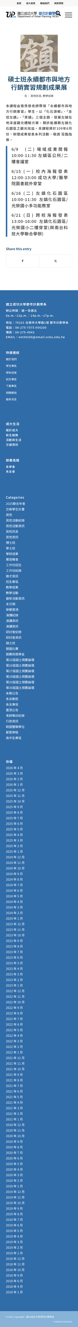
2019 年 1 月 (14, 1253)
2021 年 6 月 (14, 1091)
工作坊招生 (13, 565)
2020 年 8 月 (14, 1147)
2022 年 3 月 (14, 1041)
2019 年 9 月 (14, 1208)
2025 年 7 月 (14, 818)
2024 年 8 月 (14, 879)
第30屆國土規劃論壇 (20, 687)
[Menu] (66, 14)
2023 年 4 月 (14, 968)
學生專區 (11, 366)
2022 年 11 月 (15, 996)
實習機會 (12, 559)
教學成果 (48, 96)
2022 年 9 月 (14, 1007)
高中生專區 (13, 738)
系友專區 (12, 704)
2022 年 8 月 (14, 1013)
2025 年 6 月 (14, 823)
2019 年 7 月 (14, 1219)
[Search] (56, 14)
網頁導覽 (58, 3)
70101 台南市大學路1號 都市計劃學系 (42, 322)
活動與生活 (14, 440)
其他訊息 (36, 96)
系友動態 (12, 699)
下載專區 (11, 386)
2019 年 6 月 (14, 1225)
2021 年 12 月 (15, 1058)
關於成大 (12, 430)
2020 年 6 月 (14, 1158)
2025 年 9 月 (14, 807)
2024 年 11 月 (15, 862)
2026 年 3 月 (14, 773)
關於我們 (11, 359)
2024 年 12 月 (15, 857)
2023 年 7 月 (14, 952)
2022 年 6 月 (14, 1024)
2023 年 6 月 (14, 957)
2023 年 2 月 (14, 979)
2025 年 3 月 (14, 840)
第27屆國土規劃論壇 (20, 671)
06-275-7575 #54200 (31, 327)
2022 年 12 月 (15, 991)
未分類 (10, 604)
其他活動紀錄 (15, 520)
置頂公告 (12, 710)
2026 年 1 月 (14, 784)
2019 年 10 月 (15, 1203)
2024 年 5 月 (14, 896)
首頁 (19, 3)
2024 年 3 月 (14, 907)
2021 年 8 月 (14, 1080)
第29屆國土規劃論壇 (20, 682)
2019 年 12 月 (15, 1191)
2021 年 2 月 (14, 1113)
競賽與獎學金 (15, 654)
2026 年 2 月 (14, 779)
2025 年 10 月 (15, 801)
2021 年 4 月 (14, 1102)
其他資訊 (12, 537)
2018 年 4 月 (14, 1286)
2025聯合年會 (15, 503)
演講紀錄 (12, 615)
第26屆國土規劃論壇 (20, 665)
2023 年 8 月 (14, 946)
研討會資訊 (13, 637)
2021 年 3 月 (14, 1108)
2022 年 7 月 (14, 1019)
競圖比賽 (12, 648)
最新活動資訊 (15, 598)
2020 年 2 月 (14, 1180)
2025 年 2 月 (14, 846)
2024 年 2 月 (14, 913)
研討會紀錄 (13, 632)
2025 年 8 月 (14, 812)
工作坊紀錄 (13, 570)
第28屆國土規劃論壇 (20, 676)
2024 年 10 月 (15, 868)
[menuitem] (19, 3)
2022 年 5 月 (14, 1030)
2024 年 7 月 (14, 885)
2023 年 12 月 (15, 924)
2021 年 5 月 (14, 1097)
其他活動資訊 (15, 526)
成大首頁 (30, 3)
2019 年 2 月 (14, 1247)
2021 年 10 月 (15, 1069)
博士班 (10, 542)
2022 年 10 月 (15, 1002)
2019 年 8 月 (14, 1214)
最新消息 (11, 399)
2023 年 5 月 (14, 963)
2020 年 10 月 (15, 1136)
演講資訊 (12, 620)
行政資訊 (12, 721)
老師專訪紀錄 (15, 715)
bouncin (67, 1321)
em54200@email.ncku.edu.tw (42, 337)
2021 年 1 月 (14, 1119)
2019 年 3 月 (14, 1242)
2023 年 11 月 (15, 929)
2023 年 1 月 (14, 985)
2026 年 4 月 (14, 768)
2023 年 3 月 (14, 974)
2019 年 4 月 (14, 1236)
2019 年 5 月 (14, 1230)
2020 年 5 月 (14, 1164)
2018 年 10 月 (15, 1270)
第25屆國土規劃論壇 (20, 660)
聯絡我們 (44, 3)
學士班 (10, 548)
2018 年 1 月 (14, 1292)
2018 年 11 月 (15, 1264)
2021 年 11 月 (15, 1063)
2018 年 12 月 (15, 1258)
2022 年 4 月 (14, 1035)
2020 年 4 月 (14, 1169)
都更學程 (12, 732)
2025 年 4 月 (14, 834)
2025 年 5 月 (14, 829)
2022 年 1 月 (14, 1052)
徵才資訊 (12, 576)
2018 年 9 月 (14, 1275)
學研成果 (11, 373)
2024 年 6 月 (14, 890)
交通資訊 (12, 444)
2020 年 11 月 (15, 1130)
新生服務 (12, 435)
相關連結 (11, 393)
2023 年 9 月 (14, 940)
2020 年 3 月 (14, 1175)
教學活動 (12, 593)
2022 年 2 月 (14, 1046)
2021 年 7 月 (14, 1085)
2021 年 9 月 (14, 1074)
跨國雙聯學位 (15, 726)
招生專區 (11, 379)
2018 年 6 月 (14, 1281)
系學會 (10, 467)
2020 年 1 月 (14, 1186)
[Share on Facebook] (22, 261)
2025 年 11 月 (15, 795)
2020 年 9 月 (14, 1141)
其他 (9, 514)
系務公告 (12, 693)
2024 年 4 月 (14, 901)
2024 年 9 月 (14, 874)
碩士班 (10, 643)
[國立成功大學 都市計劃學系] (32, 14)
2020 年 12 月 (15, 1124)
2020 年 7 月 (14, 1152)
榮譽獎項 (12, 609)
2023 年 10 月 (15, 935)
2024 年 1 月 (14, 918)
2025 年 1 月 (14, 851)
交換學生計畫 (15, 509)
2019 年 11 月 (15, 1197)
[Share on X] (55, 261)
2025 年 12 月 (15, 790)
